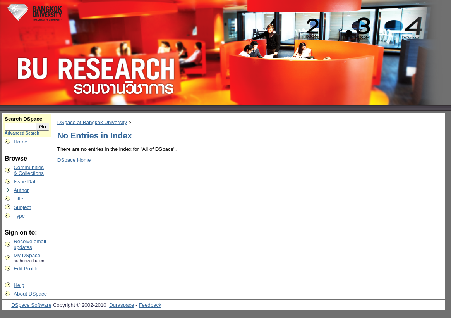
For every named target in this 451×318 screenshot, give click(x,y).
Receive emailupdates (30, 244)
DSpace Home (74, 160)
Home (20, 142)
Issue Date (26, 182)
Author (21, 190)
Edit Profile (26, 268)
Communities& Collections (29, 170)
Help (19, 285)
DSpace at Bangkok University (92, 122)
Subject (22, 207)
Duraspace (121, 305)
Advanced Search (22, 133)
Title (18, 199)
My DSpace (27, 255)
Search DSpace (23, 119)
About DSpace (30, 294)
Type (19, 216)
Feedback (150, 305)
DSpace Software (31, 305)
